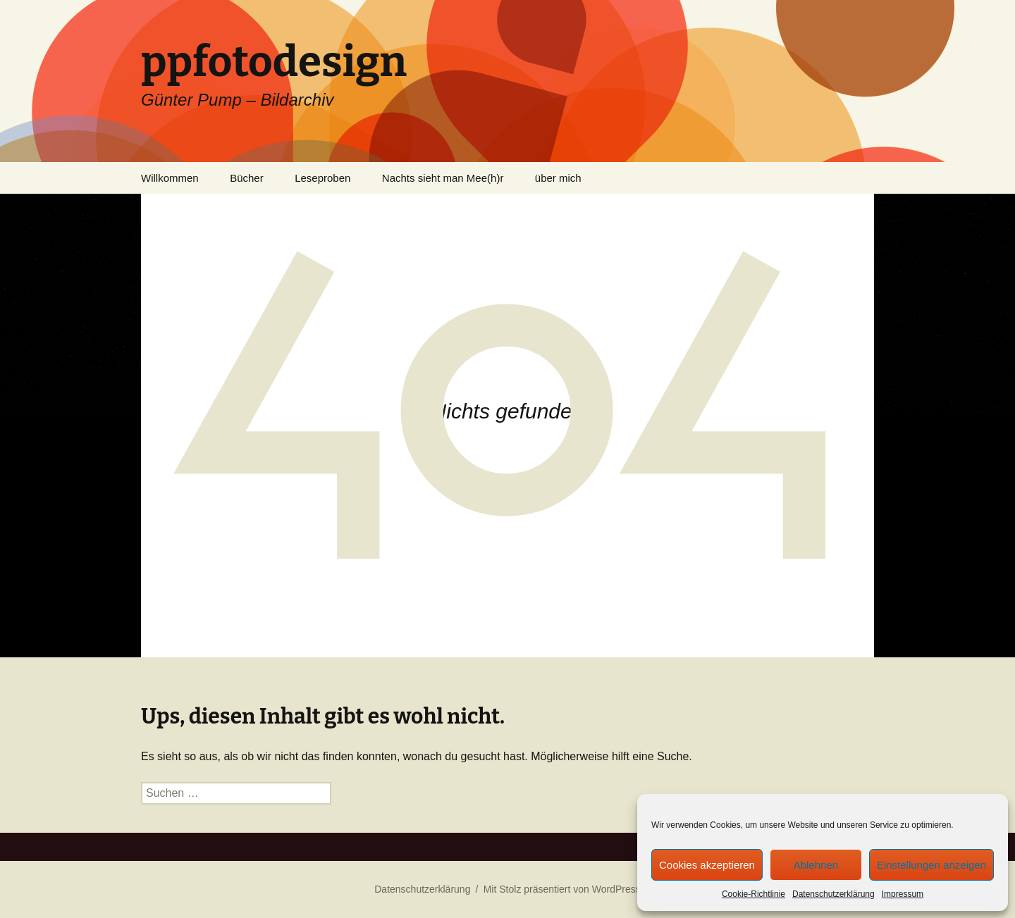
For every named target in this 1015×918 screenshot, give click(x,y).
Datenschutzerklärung (833, 894)
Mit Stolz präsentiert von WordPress (562, 889)
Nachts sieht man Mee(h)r (443, 178)
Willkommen (170, 178)
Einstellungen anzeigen (931, 865)
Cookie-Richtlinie (753, 894)
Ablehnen (816, 865)
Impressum (902, 894)
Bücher (247, 178)
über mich (558, 178)
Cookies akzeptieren (707, 865)
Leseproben (322, 178)
